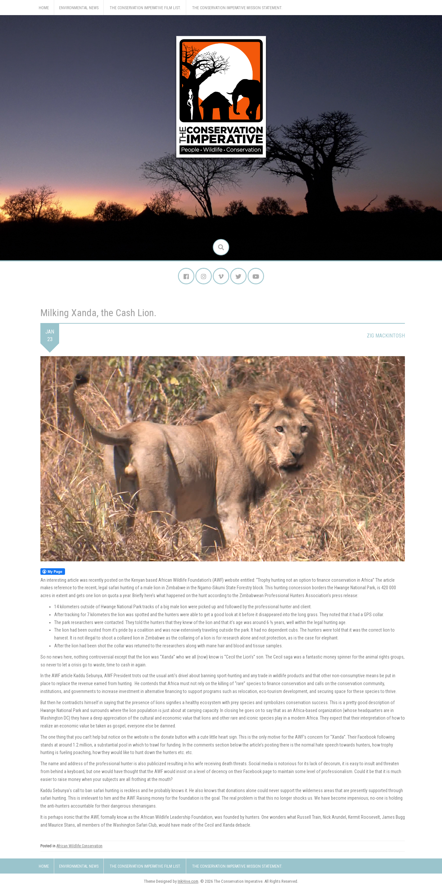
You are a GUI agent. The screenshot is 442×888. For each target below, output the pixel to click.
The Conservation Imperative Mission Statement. (237, 8)
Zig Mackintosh (386, 336)
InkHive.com (188, 881)
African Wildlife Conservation (79, 846)
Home (44, 8)
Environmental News (79, 8)
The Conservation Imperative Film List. (145, 8)
